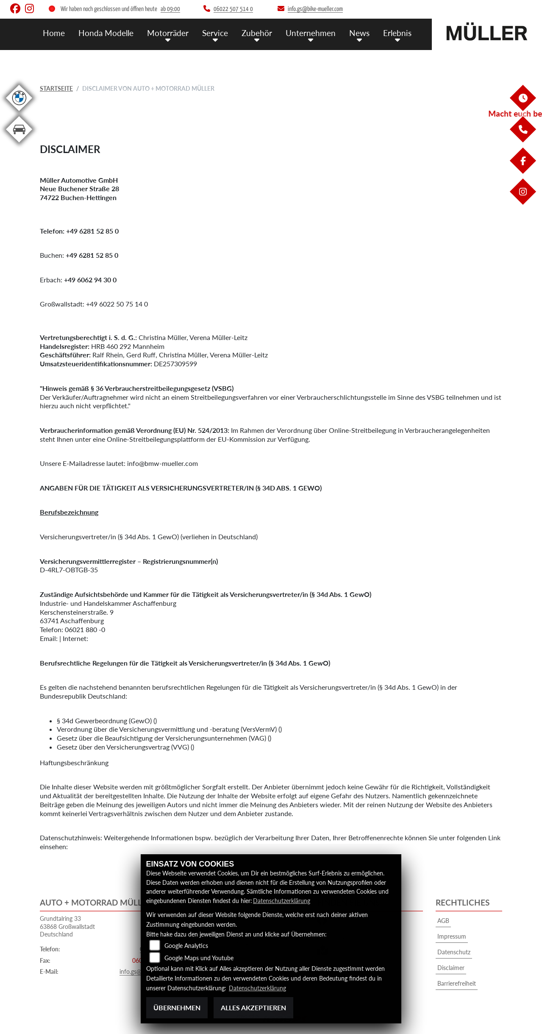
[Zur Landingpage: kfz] (19, 144)
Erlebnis (397, 33)
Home (54, 33)
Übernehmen (176, 1007)
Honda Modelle (105, 33)
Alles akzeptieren (253, 1007)
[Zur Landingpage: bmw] (19, 113)
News (359, 33)
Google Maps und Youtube (198, 958)
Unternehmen (311, 33)
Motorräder (168, 33)
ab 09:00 (170, 9)
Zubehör (257, 33)
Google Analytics (186, 945)
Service (215, 33)
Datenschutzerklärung (281, 900)
